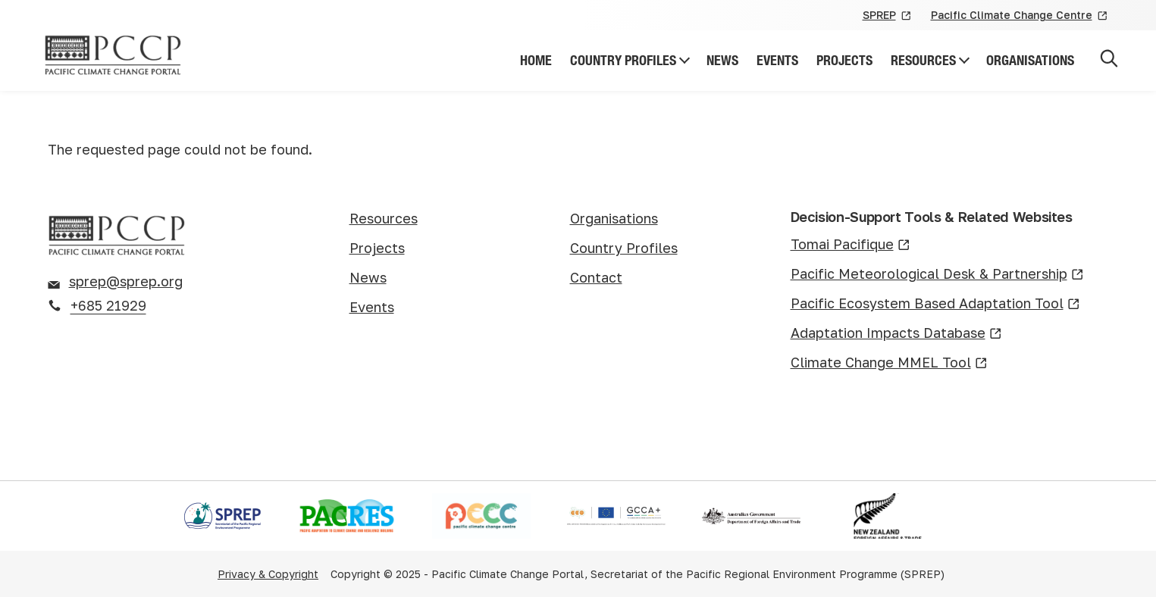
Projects (844, 60)
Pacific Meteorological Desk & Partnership (937, 274)
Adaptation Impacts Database (896, 333)
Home (536, 60)
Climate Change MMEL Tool (889, 363)
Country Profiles (623, 60)
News (722, 60)
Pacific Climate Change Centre (1020, 15)
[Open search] (1109, 61)
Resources (923, 60)
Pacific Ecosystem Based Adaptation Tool (935, 304)
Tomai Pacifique (850, 245)
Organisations (1030, 60)
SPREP (888, 15)
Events (777, 60)
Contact (596, 277)
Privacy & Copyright (268, 573)
